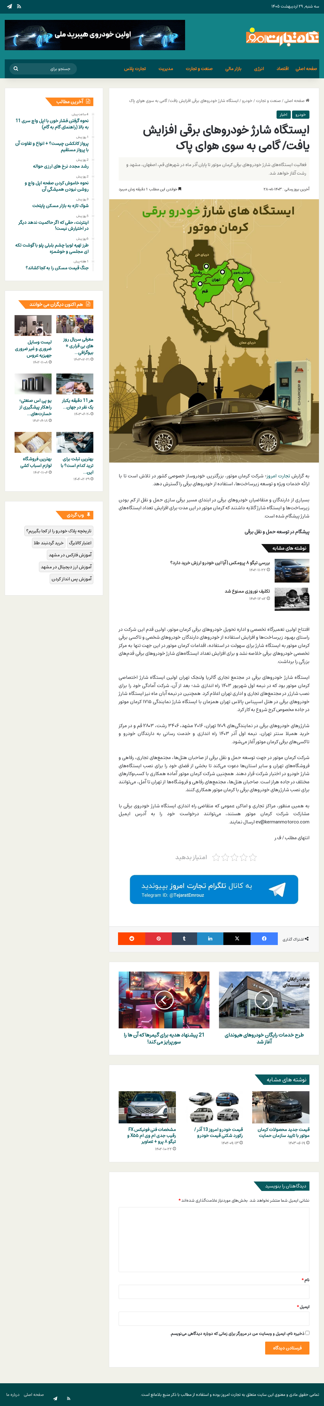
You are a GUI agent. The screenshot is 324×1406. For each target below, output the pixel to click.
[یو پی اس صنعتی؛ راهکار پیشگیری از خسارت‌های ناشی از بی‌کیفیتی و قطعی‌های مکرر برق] (33, 384)
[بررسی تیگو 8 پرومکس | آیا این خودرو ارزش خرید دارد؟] (292, 571)
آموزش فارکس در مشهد (70, 555)
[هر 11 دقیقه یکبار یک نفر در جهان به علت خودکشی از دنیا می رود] (74, 384)
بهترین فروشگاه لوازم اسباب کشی (36, 462)
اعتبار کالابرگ (80, 543)
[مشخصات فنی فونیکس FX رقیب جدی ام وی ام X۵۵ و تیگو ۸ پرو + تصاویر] (147, 1107)
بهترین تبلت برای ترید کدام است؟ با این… (77, 465)
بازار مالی (233, 68)
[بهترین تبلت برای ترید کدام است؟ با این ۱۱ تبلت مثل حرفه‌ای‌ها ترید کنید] (74, 442)
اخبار (283, 114)
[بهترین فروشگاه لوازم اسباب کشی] (33, 442)
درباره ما (13, 1394)
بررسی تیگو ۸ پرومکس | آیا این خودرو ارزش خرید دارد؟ (220, 563)
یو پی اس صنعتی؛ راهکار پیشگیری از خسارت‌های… (35, 407)
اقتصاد (283, 68)
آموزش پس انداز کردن (71, 579)
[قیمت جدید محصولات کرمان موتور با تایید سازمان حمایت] (280, 1107)
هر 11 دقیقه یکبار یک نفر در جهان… (77, 403)
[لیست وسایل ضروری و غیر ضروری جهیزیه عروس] (33, 325)
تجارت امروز (278, 475)
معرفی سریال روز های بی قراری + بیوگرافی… (78, 346)
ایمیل (303, 1307)
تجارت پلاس (135, 68)
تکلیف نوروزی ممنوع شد (247, 591)
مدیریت (166, 68)
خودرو (247, 101)
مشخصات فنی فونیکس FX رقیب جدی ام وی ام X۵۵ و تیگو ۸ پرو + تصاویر (151, 1135)
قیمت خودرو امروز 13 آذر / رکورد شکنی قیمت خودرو (218, 1132)
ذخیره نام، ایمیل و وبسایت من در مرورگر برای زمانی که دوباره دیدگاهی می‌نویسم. (237, 1333)
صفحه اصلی (306, 68)
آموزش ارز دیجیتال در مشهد (66, 567)
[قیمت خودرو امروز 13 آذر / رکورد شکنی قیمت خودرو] (214, 1107)
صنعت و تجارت (199, 68)
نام (305, 1280)
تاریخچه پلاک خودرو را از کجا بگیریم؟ (58, 531)
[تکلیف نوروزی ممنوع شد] (292, 599)
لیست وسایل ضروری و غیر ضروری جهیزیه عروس (33, 349)
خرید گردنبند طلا (49, 543)
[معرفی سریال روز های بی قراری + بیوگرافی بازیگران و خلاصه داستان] (74, 324)
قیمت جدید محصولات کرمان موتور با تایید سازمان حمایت (283, 1132)
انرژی (259, 68)
